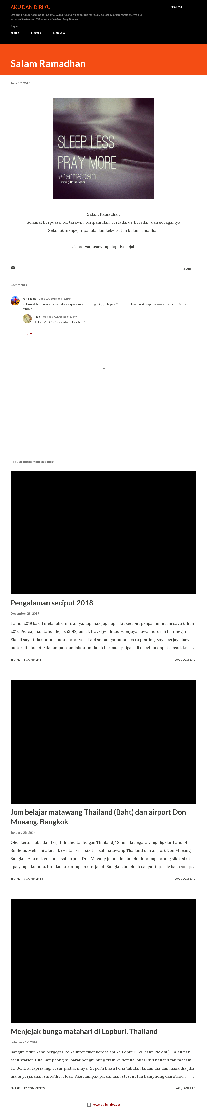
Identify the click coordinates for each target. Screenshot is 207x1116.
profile (15, 32)
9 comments (33, 878)
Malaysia (59, 32)
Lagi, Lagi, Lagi (185, 659)
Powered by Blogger (103, 1105)
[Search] (176, 7)
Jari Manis (29, 298)
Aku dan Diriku (31, 7)
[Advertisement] (103, 424)
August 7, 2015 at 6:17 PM (60, 316)
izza (37, 316)
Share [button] (187, 269)
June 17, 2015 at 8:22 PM (55, 298)
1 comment (32, 659)
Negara (36, 32)
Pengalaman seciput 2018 (52, 602)
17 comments (34, 1088)
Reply (27, 334)
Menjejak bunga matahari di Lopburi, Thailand (84, 1031)
